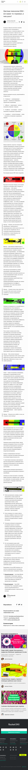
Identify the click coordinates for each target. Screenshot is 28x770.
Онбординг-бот (2, 757)
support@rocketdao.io (4, 743)
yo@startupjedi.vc (13, 743)
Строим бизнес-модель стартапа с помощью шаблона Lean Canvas (11, 680)
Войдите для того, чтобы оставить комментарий (14, 625)
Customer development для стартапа (12, 706)
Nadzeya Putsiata (8, 686)
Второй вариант (9, 584)
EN (20, 1)
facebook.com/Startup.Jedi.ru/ (16, 616)
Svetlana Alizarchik (11, 21)
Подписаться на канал (24, 742)
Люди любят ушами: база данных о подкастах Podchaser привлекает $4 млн (14, 651)
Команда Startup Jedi (13, 740)
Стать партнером (3, 758)
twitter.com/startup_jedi (13, 619)
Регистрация (2, 740)
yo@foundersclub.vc (23, 743)
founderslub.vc (23, 738)
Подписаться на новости (14, 732)
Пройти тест (2, 742)
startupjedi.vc (13, 738)
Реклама (23, 755)
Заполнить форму (13, 758)
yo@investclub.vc (3, 760)
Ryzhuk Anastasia (8, 659)
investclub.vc (3, 755)
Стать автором (12, 742)
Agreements (24, 766)
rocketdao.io (3, 738)
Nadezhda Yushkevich (9, 714)
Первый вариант (9, 574)
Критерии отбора (13, 757)
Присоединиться (23, 740)
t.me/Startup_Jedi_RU (14, 618)
